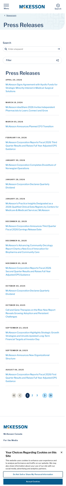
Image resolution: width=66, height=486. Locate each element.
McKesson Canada (12, 421)
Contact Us (7, 443)
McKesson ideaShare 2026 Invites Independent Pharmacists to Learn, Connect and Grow (30, 96)
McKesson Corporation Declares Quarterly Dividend (27, 173)
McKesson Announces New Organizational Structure (27, 344)
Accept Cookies (33, 481)
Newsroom (11, 2)
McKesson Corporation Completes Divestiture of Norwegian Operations (31, 154)
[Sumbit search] (59, 36)
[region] (33, 467)
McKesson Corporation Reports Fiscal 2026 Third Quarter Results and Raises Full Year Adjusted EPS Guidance (31, 132)
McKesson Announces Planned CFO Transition (29, 113)
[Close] (61, 452)
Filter (32, 47)
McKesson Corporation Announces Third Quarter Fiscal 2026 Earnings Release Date (31, 215)
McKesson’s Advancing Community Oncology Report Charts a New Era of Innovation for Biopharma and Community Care (29, 236)
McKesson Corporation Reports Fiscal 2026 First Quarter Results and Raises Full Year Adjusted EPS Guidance (31, 365)
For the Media (10, 427)
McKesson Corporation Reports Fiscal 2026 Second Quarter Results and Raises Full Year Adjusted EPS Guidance (28, 258)
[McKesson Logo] (32, 414)
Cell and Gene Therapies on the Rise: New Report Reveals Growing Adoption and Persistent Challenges (30, 300)
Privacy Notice (9, 447)
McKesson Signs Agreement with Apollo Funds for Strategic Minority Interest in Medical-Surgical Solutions (31, 75)
